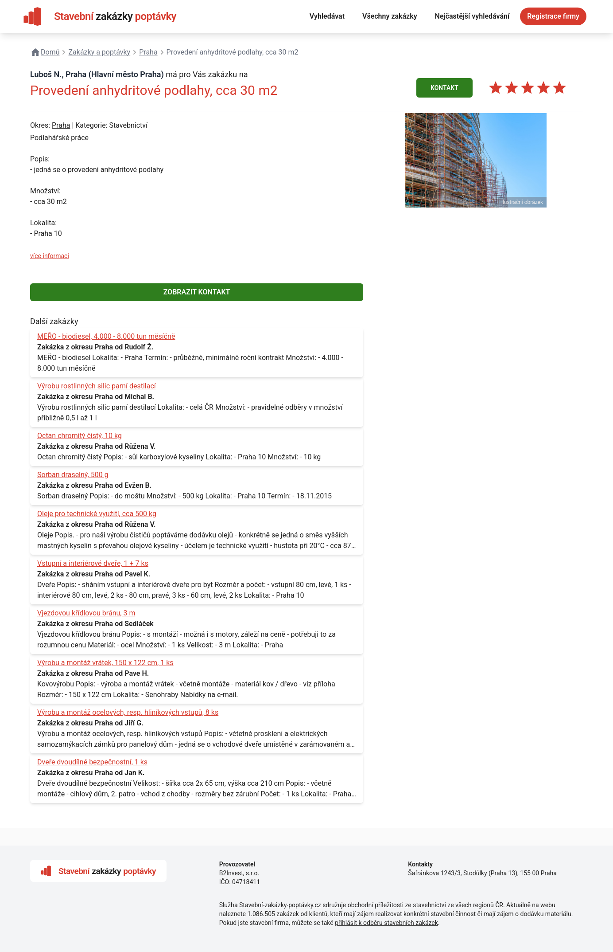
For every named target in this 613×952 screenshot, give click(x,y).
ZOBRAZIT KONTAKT (196, 292)
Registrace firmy (553, 16)
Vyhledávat (327, 16)
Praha (61, 125)
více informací (49, 255)
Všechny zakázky (389, 16)
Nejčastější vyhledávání (472, 16)
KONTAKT (444, 87)
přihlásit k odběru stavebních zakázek (386, 922)
